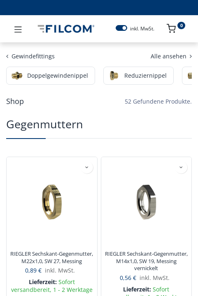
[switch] (121, 28)
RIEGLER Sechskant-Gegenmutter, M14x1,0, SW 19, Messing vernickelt (146, 261)
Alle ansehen (171, 56)
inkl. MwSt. (142, 28)
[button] (87, 167)
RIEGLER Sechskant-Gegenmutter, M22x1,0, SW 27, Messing (51, 257)
